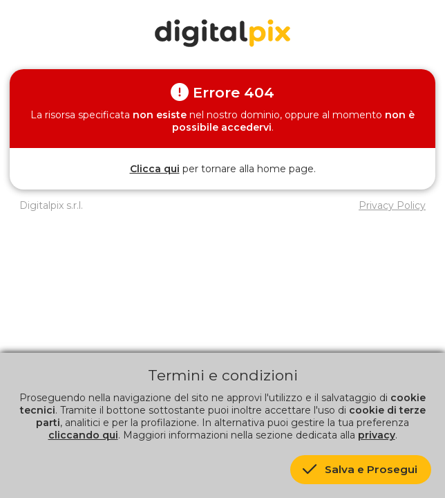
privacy (376, 435)
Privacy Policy (392, 205)
